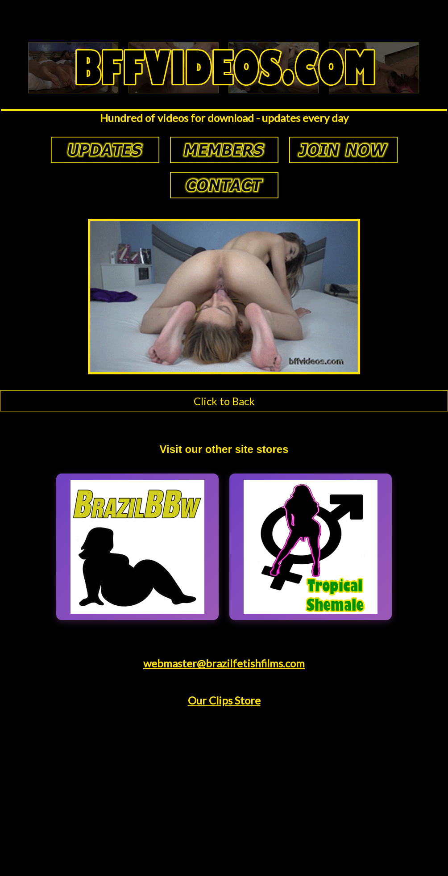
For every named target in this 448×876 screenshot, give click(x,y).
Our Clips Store (224, 700)
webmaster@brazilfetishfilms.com (224, 663)
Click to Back (224, 400)
